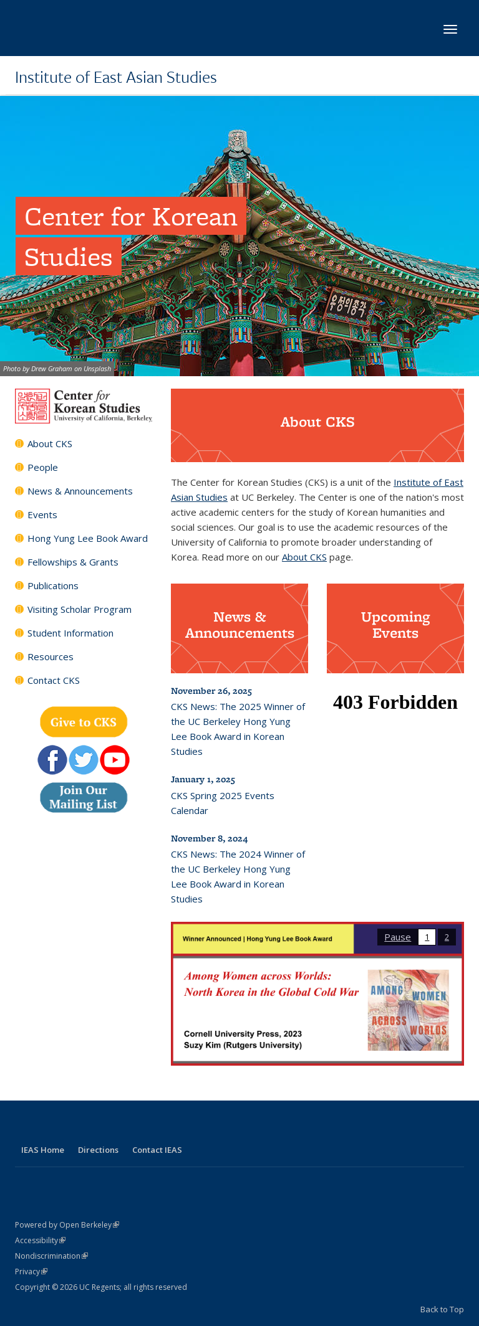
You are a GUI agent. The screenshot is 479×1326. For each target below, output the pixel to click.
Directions (98, 1149)
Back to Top (442, 1309)
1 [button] (427, 936)
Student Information (70, 633)
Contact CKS (53, 680)
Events (42, 514)
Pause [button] (397, 937)
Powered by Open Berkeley (67, 1224)
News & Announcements (80, 491)
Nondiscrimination (51, 1256)
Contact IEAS (157, 1149)
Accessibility (40, 1240)
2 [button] (447, 936)
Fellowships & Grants (73, 562)
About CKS (49, 443)
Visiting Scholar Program (79, 609)
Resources (50, 656)
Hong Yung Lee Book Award (87, 538)
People (42, 467)
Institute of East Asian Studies (116, 76)
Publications (53, 585)
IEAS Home (42, 1149)
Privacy (31, 1271)
